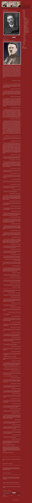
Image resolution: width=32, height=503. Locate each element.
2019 (23, 16)
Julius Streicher (24, 47)
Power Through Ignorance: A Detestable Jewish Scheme (26, 30)
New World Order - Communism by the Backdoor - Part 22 (25, 26)
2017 (23, 42)
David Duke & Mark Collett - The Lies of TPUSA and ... (26, 21)
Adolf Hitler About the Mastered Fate (9, 40)
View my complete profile (24, 48)
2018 (23, 41)
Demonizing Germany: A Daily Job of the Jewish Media (26, 32)
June (24, 36)
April (24, 38)
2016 (23, 43)
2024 (23, 12)
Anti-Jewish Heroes (5, 493)
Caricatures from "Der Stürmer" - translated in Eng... (26, 23)
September (25, 34)
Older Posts (19, 495)
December (25, 17)
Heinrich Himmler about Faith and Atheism (10, 11)
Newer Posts (4, 495)
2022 (23, 14)
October (24, 33)
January (24, 40)
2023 (23, 13)
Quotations (8, 493)
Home (11, 495)
